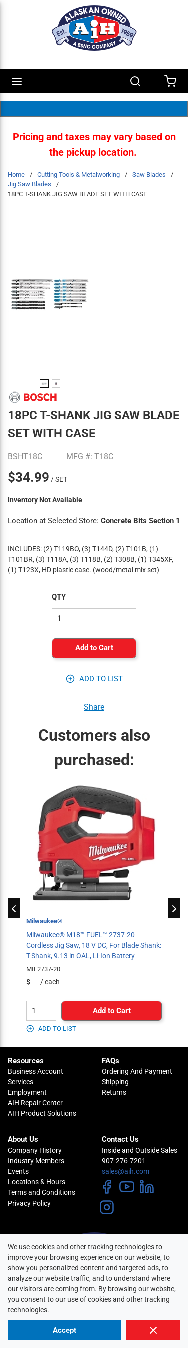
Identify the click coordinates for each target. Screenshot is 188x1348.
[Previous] (14, 908)
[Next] (174, 908)
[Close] (153, 1330)
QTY (59, 597)
